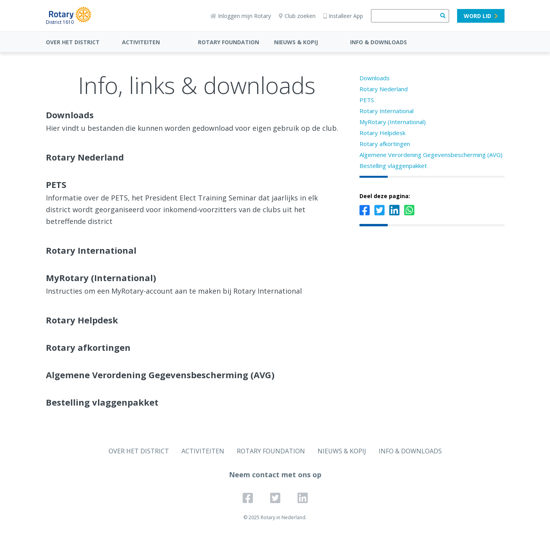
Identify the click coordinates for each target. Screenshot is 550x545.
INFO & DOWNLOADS (378, 42)
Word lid (481, 16)
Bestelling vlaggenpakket (393, 166)
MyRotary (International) (392, 122)
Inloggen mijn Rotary (240, 16)
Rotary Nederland (383, 89)
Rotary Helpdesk (382, 133)
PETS (366, 100)
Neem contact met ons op (275, 474)
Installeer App (343, 16)
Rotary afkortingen (384, 144)
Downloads (374, 78)
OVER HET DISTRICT (73, 42)
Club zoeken (297, 16)
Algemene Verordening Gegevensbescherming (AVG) (431, 155)
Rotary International (386, 111)
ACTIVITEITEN (141, 42)
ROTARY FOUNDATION (228, 42)
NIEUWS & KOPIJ (296, 42)
